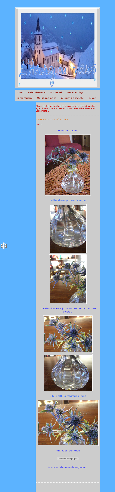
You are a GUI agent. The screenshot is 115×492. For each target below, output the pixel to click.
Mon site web (56, 92)
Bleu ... (40, 124)
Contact (92, 98)
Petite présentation (37, 92)
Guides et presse (24, 98)
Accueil (20, 92)
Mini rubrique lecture (46, 98)
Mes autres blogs (75, 92)
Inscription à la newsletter (72, 98)
